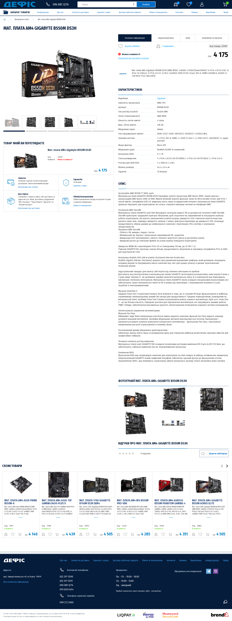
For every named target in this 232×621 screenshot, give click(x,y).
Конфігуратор (43, 12)
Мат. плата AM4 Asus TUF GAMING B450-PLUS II (57, 502)
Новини (194, 12)
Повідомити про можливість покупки (133, 58)
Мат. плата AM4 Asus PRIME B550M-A (20, 502)
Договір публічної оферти (130, 12)
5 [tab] (103, 131)
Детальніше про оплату (28, 187)
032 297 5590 (66, 576)
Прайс (226, 12)
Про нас (60, 12)
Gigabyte (161, 98)
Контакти (179, 12)
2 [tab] (36, 131)
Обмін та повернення (158, 12)
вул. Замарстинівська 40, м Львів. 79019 (22, 576)
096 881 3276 (66, 585)
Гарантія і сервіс (104, 12)
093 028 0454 (67, 589)
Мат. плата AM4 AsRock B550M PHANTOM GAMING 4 (170, 502)
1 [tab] (14, 131)
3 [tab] (58, 131)
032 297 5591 (66, 581)
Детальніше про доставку (29, 208)
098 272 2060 (67, 602)
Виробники (210, 12)
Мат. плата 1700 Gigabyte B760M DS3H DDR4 (94, 502)
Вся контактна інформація (16, 582)
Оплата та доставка (80, 12)
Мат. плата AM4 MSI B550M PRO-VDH (132, 502)
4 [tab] (81, 131)
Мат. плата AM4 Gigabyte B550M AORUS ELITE (207, 502)
